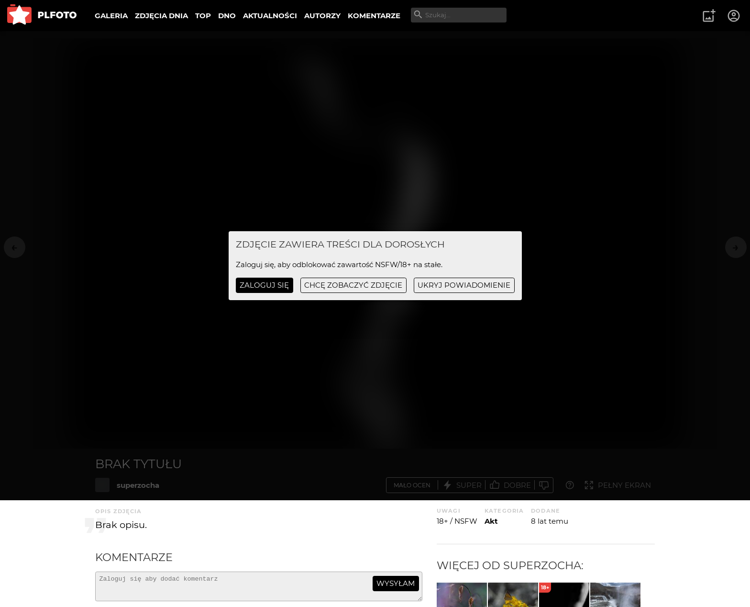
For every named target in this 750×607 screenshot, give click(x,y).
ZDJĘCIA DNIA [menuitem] (161, 15)
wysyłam (395, 583)
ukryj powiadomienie (464, 285)
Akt (491, 521)
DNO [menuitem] (227, 15)
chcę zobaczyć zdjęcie (353, 285)
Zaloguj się (264, 285)
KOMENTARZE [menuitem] (374, 15)
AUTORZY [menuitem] (322, 15)
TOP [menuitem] (203, 15)
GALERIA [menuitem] (111, 15)
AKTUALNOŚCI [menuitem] (270, 15)
